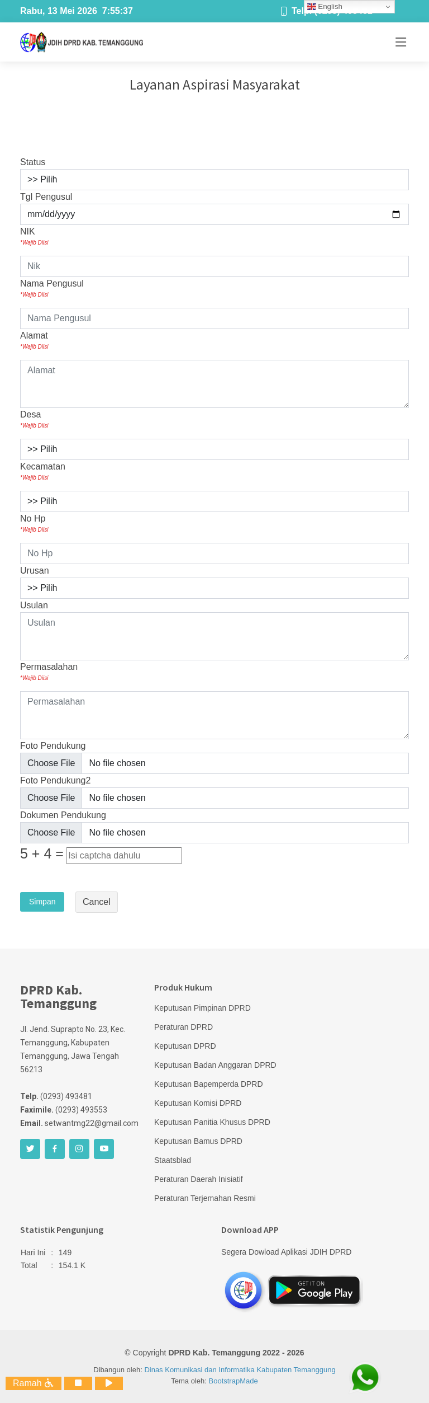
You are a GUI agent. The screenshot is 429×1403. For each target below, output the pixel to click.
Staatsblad (172, 1160)
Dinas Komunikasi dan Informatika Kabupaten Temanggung (239, 1370)
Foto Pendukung (52, 745)
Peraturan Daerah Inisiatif (198, 1179)
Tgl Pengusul (46, 196)
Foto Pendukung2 (55, 780)
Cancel (97, 902)
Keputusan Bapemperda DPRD (208, 1084)
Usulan (34, 605)
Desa (34, 420)
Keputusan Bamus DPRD (198, 1141)
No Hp (34, 524)
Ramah (33, 1383)
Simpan (42, 901)
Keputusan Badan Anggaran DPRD (215, 1065)
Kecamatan (42, 472)
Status (32, 162)
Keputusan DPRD (185, 1046)
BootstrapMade (233, 1381)
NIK (34, 237)
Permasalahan (49, 672)
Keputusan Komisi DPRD (197, 1103)
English (324, 6)
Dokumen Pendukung (63, 815)
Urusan (34, 570)
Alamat (34, 341)
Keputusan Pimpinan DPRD (202, 1008)
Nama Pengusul (52, 289)
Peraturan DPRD (183, 1027)
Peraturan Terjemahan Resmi (205, 1198)
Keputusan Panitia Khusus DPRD (212, 1122)
